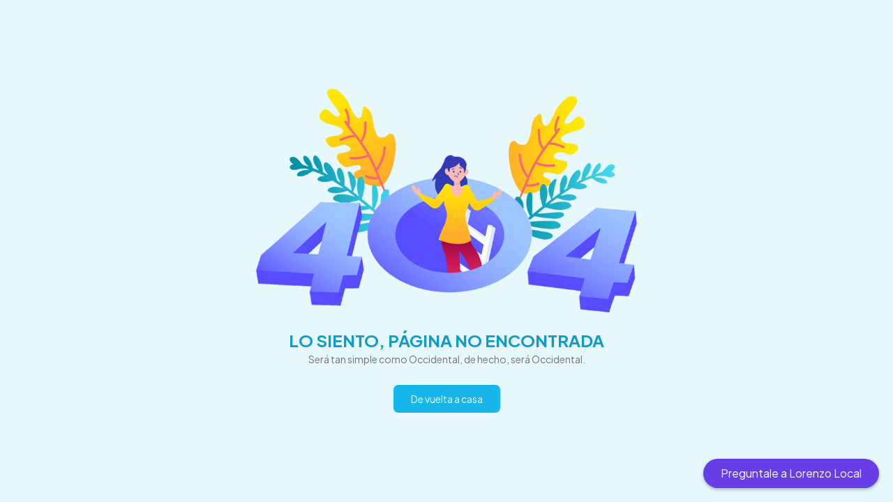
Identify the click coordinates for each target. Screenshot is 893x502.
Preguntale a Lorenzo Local (791, 473)
